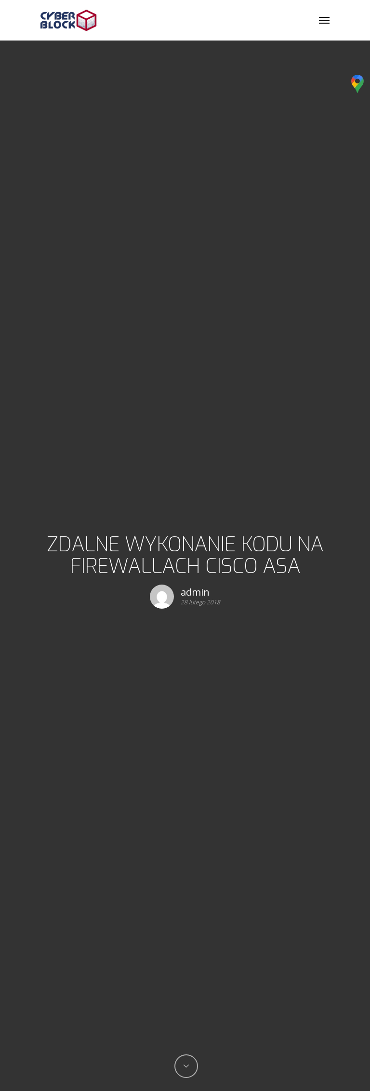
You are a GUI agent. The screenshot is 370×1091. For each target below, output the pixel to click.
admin (195, 592)
